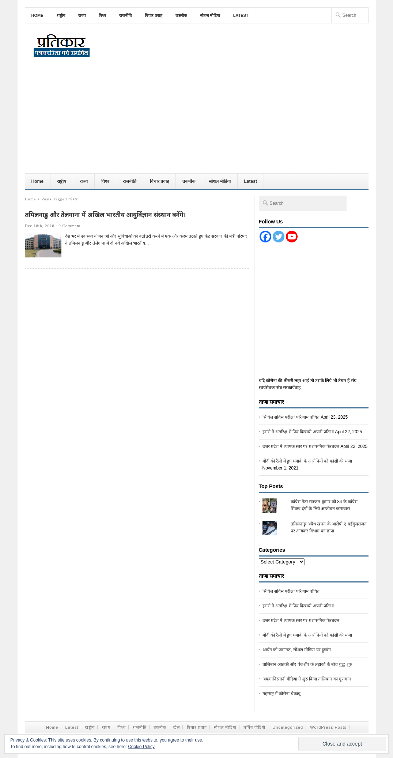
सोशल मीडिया (210, 15)
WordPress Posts (328, 727)
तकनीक (181, 15)
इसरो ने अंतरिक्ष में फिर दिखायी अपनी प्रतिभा (298, 431)
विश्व (102, 15)
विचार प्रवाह (153, 15)
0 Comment (69, 225)
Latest (241, 15)
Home (37, 15)
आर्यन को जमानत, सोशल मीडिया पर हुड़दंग (296, 649)
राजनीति (125, 15)
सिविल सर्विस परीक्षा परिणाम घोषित (291, 417)
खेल (176, 727)
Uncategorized (287, 727)
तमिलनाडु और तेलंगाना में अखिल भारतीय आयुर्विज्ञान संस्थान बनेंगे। (105, 215)
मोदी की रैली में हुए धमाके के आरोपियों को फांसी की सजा (307, 461)
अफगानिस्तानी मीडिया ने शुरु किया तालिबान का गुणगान (306, 679)
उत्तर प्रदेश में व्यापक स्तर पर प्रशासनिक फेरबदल (300, 446)
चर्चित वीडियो (254, 727)
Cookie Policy (141, 746)
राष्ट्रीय (61, 15)
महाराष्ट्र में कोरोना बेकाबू (281, 693)
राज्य (82, 15)
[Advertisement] (197, 118)
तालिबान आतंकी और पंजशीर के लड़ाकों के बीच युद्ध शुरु (307, 664)
